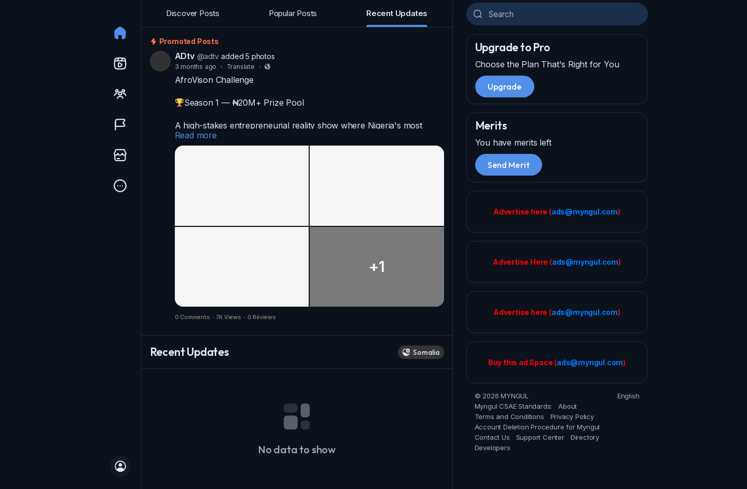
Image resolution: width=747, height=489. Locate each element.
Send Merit (509, 165)
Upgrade (505, 86)
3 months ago (196, 66)
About (567, 406)
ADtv (185, 56)
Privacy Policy (572, 416)
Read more (196, 135)
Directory (585, 437)
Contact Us (492, 437)
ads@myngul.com (584, 211)
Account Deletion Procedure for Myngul (537, 427)
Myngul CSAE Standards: (513, 406)
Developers (492, 447)
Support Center (540, 437)
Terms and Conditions (509, 416)
